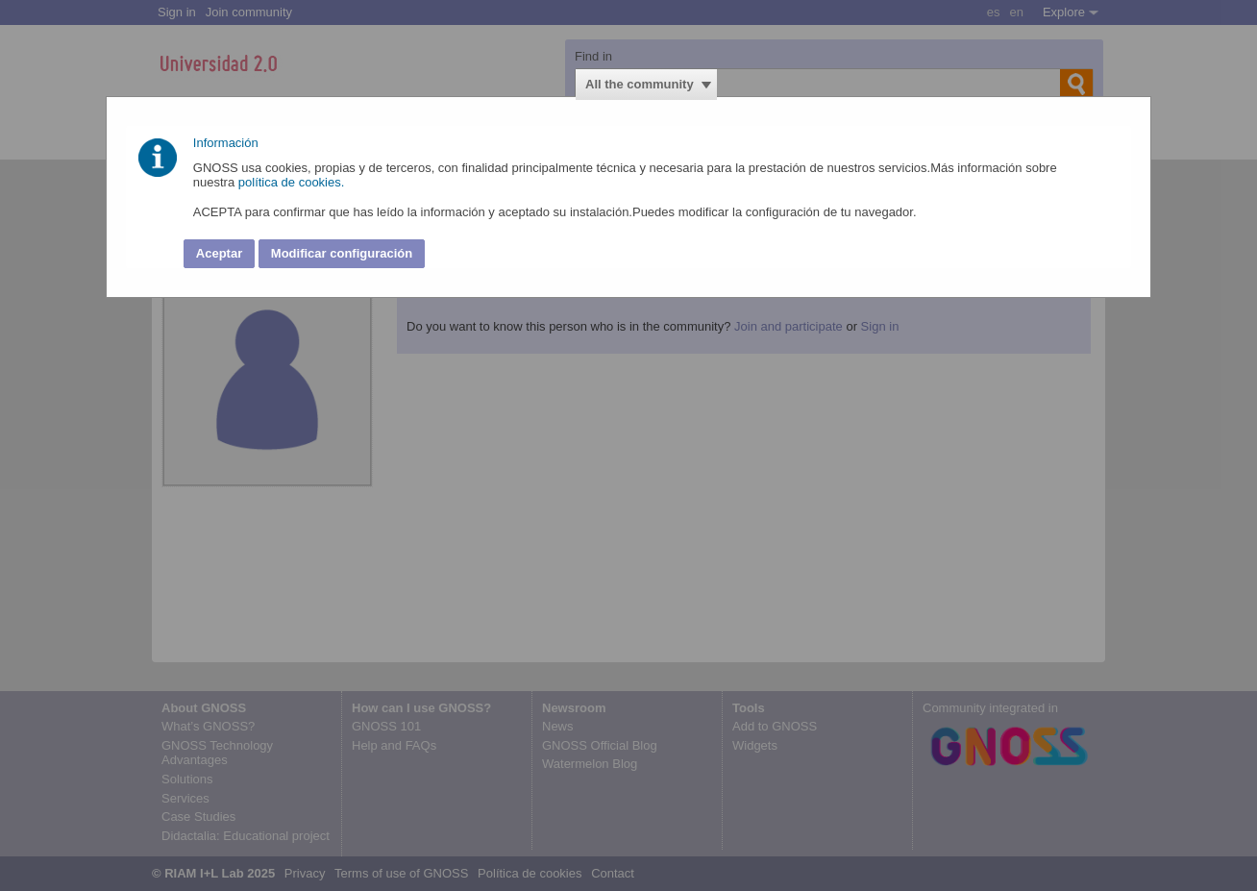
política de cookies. (293, 182)
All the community (639, 84)
